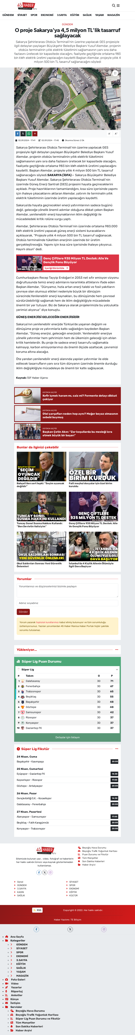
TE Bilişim (76, 919)
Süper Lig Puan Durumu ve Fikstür (35, 1018)
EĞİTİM (74, 15)
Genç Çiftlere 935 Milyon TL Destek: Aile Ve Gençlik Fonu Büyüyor (93, 525)
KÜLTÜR (72, 895)
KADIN (19, 892)
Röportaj (14, 991)
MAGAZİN (113, 15)
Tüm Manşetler (88, 858)
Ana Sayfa (14, 936)
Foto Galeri (15, 979)
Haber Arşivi (87, 864)
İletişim (12, 1003)
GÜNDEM (8, 15)
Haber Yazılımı (61, 919)
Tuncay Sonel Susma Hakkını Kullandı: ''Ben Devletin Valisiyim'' (40, 525)
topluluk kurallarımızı (48, 622)
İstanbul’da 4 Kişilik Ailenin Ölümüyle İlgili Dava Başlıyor (91, 565)
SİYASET (22, 15)
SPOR (34, 15)
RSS (37, 910)
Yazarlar (13, 987)
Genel (18, 881)
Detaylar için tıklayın (68, 737)
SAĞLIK (87, 15)
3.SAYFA (62, 15)
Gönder (23, 611)
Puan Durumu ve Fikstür (93, 854)
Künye (12, 999)
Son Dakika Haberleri (91, 861)
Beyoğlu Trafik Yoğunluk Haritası (97, 851)
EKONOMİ (47, 15)
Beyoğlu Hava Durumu (92, 847)
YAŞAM (99, 15)
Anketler (13, 995)
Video (11, 983)
